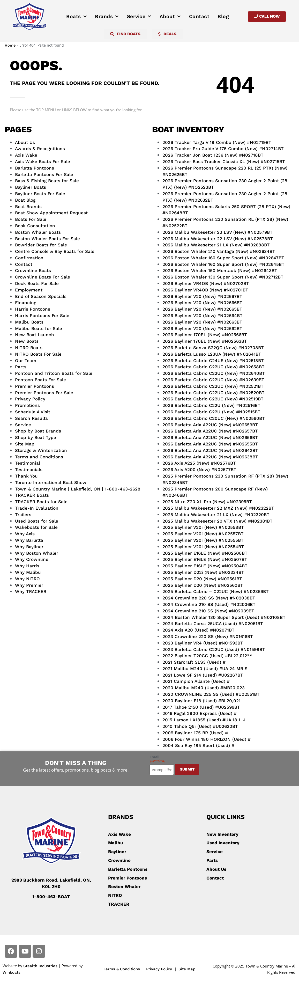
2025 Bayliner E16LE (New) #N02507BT (204, 559)
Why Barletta (29, 540)
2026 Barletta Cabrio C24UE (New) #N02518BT (213, 360)
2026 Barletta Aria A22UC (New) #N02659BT (210, 424)
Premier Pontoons (34, 386)
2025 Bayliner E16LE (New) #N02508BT (205, 553)
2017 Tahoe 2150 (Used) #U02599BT (201, 707)
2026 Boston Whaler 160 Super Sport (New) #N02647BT (223, 257)
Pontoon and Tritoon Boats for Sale (53, 373)
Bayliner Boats (30, 187)
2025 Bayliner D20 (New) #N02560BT (202, 585)
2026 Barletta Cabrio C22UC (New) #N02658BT (213, 366)
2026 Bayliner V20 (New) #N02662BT (202, 328)
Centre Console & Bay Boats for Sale (54, 251)
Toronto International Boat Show (50, 482)
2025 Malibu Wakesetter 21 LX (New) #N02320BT (216, 514)
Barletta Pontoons (34, 168)
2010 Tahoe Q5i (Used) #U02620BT (200, 726)
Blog (223, 16)
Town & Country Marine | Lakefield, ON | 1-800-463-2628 (77, 489)
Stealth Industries (40, 966)
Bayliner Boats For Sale (40, 193)
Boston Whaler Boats (38, 232)
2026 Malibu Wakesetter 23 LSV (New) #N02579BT (217, 232)
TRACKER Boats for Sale (41, 501)
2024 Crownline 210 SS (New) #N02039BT (208, 610)
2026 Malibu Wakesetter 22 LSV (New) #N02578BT (217, 238)
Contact (199, 16)
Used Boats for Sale (36, 521)
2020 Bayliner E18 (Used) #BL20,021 (201, 700)
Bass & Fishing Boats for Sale (47, 180)
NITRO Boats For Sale (38, 354)
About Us (25, 142)
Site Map (24, 443)
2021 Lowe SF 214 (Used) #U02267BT (202, 675)
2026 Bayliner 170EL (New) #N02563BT (204, 341)
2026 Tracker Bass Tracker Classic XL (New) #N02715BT (223, 161)
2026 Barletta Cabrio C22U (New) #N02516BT (211, 405)
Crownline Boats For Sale (42, 277)
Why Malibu (28, 572)
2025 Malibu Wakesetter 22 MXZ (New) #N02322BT (218, 508)
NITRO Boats (28, 347)
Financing (25, 302)
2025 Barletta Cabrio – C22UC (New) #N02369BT (215, 591)
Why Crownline (31, 559)
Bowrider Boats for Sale (41, 244)
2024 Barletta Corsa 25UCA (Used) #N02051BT (212, 623)
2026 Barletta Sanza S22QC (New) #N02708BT (213, 347)
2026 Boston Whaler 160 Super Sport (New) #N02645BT (223, 264)
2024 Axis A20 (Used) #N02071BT (198, 630)
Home (10, 45)
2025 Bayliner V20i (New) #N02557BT (203, 533)
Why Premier (29, 585)
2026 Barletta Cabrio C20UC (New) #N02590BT (213, 418)
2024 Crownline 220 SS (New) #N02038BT (208, 597)
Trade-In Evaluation (36, 508)
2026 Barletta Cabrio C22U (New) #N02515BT (211, 411)
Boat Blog (25, 200)
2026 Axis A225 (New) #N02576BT (199, 463)
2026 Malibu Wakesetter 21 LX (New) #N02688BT (216, 244)
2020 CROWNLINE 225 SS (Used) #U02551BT (211, 694)
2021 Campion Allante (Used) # (196, 681)
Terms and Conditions (39, 456)
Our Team (25, 360)
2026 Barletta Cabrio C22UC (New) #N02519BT (213, 398)
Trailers (23, 514)
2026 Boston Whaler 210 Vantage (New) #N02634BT (218, 251)
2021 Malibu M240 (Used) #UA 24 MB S (205, 668)
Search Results (31, 418)
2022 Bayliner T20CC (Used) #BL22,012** (207, 655)
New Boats (27, 341)
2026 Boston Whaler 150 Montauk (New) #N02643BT (219, 270)
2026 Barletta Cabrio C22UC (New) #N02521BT (213, 386)
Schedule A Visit (32, 411)
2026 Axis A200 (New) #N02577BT (199, 469)
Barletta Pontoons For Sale (44, 174)
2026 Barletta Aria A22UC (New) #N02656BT (210, 437)
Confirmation (29, 257)
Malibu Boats (29, 322)
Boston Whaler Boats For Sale (47, 238)
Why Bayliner (29, 546)
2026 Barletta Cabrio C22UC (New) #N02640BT (213, 373)
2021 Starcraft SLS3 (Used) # (194, 662)
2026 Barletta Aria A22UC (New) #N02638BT (210, 456)
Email (157, 759)
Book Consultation (35, 225)
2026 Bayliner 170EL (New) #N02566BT (204, 334)
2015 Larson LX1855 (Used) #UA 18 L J (203, 719)
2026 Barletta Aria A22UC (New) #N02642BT (210, 450)
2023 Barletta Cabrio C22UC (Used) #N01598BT (213, 649)
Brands (107, 16)
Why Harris (27, 565)
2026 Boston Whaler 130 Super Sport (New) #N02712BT (222, 277)
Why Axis (25, 533)
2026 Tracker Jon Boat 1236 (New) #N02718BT (213, 155)
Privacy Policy (30, 398)
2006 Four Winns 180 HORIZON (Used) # (206, 739)
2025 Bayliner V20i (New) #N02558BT (203, 527)
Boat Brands (28, 206)
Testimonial (27, 463)
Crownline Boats (33, 270)
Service (139, 16)
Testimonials (28, 469)
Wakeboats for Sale (36, 527)
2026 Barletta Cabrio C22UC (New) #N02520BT (213, 392)
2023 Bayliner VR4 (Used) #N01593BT (202, 643)
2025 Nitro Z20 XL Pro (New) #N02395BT (207, 501)
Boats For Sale (30, 219)
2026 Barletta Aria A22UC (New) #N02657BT (210, 431)
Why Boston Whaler (36, 553)
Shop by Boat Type (35, 437)
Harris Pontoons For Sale (42, 315)
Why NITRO (27, 578)
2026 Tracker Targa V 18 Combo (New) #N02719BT (216, 142)
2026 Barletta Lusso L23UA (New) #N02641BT (211, 354)
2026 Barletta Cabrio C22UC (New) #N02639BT (213, 379)
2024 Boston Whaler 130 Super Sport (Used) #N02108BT (224, 617)
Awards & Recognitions (40, 148)
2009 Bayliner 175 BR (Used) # (195, 732)
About (170, 16)
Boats (76, 16)
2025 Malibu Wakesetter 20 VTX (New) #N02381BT (217, 521)
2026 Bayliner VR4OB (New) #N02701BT (205, 289)
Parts (20, 366)
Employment (28, 289)
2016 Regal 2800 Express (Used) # (199, 713)
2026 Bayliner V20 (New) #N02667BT (202, 296)
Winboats (11, 972)
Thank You (26, 476)
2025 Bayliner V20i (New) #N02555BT (203, 540)
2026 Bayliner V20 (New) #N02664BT (202, 315)
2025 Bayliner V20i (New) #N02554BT (203, 546)
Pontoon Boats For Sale (40, 379)
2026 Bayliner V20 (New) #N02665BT (202, 309)
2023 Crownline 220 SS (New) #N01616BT (207, 636)
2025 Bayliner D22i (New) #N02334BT (203, 572)
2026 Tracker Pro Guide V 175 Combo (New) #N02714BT (223, 148)
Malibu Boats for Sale (38, 328)
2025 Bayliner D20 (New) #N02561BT (202, 578)
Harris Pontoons (32, 309)
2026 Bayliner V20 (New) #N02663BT (202, 322)
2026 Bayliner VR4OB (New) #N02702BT (205, 283)
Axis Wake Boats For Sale (42, 161)
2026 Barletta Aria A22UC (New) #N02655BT (210, 443)
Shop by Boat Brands (38, 431)
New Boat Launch (34, 334)
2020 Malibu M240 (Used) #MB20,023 (203, 687)
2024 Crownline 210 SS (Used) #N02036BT (209, 604)
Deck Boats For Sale (37, 283)
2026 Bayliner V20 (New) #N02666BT (202, 302)
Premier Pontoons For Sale (44, 392)
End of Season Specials (40, 296)
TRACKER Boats (32, 495)
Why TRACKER (30, 591)
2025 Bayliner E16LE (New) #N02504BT (205, 565)
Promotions (27, 405)
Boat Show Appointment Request (51, 212)
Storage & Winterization (41, 450)
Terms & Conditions (122, 969)
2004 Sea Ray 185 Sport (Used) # (198, 745)
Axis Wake (26, 155)
